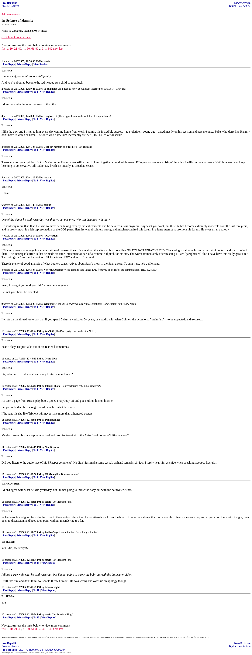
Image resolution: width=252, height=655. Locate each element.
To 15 (36, 562)
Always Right (51, 235)
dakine (47, 204)
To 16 (36, 590)
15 (3, 474)
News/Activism (242, 3)
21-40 (17, 48)
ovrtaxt (48, 304)
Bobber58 (50, 532)
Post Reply (9, 64)
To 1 (35, 91)
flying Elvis (51, 358)
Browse (6, 6)
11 (3, 358)
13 (3, 419)
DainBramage (52, 419)
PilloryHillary (52, 386)
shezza (47, 177)
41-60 (26, 48)
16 (3, 501)
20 (3, 614)
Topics (232, 6)
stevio (47, 61)
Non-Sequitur (52, 447)
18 (3, 559)
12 (3, 386)
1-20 (10, 48)
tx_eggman (50, 88)
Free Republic (9, 3)
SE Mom (50, 474)
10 (3, 331)
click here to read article (16, 37)
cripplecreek (50, 116)
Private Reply (24, 64)
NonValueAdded (53, 269)
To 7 (35, 504)
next (55, 48)
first (4, 48)
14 (3, 447)
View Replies (40, 64)
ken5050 (49, 331)
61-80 (34, 48)
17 (3, 532)
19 (3, 587)
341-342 (47, 48)
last (61, 48)
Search (15, 6)
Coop (47, 146)
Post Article (244, 6)
